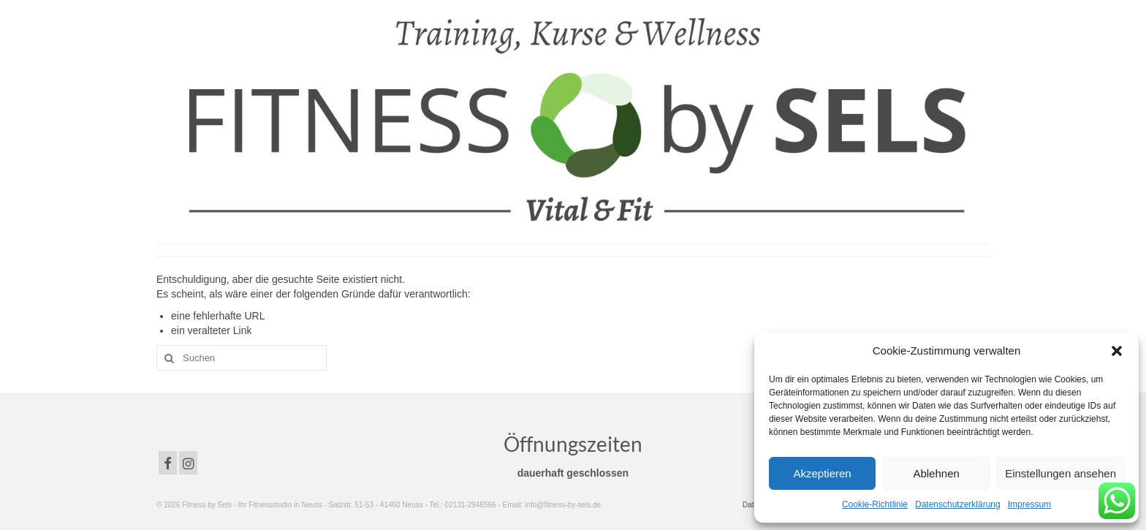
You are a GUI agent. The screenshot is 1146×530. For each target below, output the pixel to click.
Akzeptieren (822, 473)
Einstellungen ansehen (1060, 473)
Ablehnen (936, 473)
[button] (1116, 351)
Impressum (1029, 504)
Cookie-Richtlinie (875, 504)
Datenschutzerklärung (958, 504)
